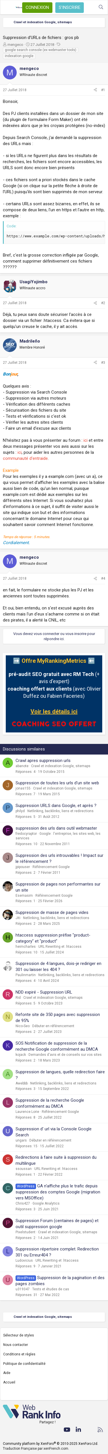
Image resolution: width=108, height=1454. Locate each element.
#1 (103, 90)
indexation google (19, 56)
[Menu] (7, 7)
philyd (20, 811)
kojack (21, 1055)
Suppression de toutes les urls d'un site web (57, 782)
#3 (103, 363)
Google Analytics (46, 1203)
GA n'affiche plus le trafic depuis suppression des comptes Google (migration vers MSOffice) (58, 1192)
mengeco (15, 44)
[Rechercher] (101, 7)
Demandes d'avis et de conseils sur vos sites (65, 1055)
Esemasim (24, 896)
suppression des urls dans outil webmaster (56, 828)
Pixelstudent (25, 1232)
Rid (18, 998)
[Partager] (95, 90)
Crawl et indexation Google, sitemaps (60, 766)
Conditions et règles (19, 1354)
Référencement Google (51, 867)
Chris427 (23, 1203)
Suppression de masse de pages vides (52, 912)
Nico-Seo (23, 1026)
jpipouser (23, 867)
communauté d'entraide (25, 458)
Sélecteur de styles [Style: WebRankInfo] (18, 1335)
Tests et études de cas (50, 1289)
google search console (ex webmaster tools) (40, 50)
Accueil (9, 1382)
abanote (22, 766)
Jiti (18, 918)
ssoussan (24, 1169)
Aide (6, 1373)
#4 (103, 578)
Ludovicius (24, 1260)
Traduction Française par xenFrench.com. (36, 1449)
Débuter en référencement (53, 1026)
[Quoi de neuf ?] (89, 7)
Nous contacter (15, 1345)
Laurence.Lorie (27, 1112)
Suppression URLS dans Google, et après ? (56, 805)
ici (86, 440)
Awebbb (22, 1083)
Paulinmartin (26, 975)
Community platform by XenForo (50, 1444)
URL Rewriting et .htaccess (60, 947)
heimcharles (26, 947)
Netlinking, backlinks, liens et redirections (60, 811)
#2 (103, 303)
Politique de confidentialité (24, 1364)
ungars (21, 1140)
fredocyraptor (26, 834)
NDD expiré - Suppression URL (44, 992)
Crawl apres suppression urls (43, 760)
